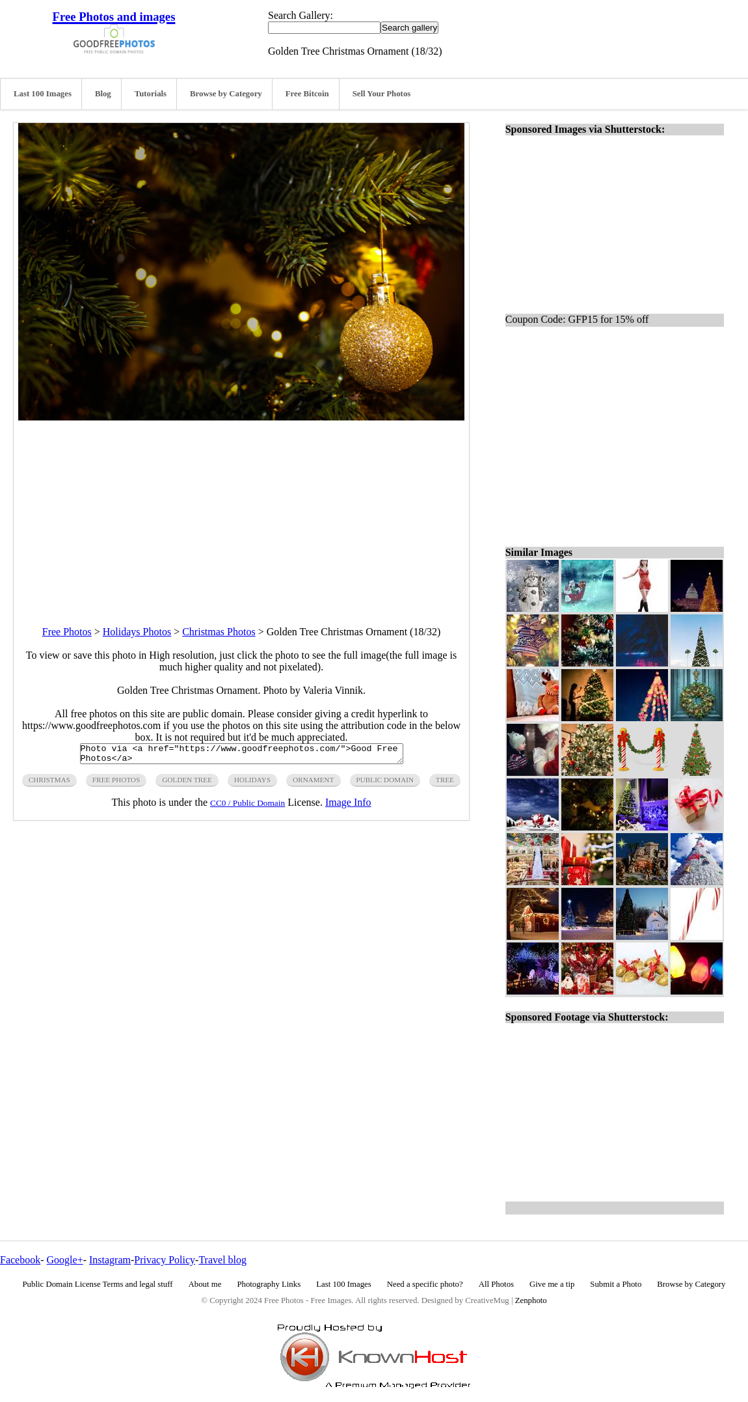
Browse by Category (226, 93)
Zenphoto (531, 1300)
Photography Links (269, 1284)
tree (445, 784)
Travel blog (222, 1259)
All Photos (496, 1284)
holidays (252, 784)
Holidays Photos (137, 631)
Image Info (348, 806)
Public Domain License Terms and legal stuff (98, 1284)
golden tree (187, 784)
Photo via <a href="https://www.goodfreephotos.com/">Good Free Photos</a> (241, 755)
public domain (385, 784)
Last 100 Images (43, 93)
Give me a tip (551, 1284)
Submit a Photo (615, 1284)
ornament (313, 784)
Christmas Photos (218, 631)
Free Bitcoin (307, 93)
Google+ (65, 1259)
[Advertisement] (241, 511)
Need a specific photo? (425, 1284)
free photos (116, 784)
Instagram (110, 1259)
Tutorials (151, 93)
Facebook (20, 1259)
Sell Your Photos (382, 93)
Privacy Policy (164, 1259)
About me (205, 1284)
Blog (103, 93)
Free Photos (67, 631)
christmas (49, 784)
